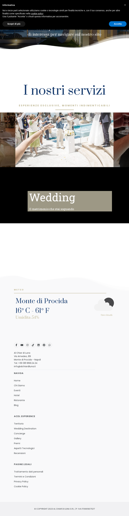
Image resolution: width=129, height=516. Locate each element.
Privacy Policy (21, 481)
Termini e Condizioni (25, 476)
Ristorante (19, 400)
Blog (16, 405)
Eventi (17, 390)
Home (17, 380)
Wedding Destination (25, 428)
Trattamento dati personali (28, 471)
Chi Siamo (19, 385)
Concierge (19, 433)
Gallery (17, 438)
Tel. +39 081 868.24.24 (25, 363)
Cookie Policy (21, 486)
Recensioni (19, 453)
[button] (125, 4)
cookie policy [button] (37, 13)
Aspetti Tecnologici (24, 448)
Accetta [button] (118, 24)
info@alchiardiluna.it (25, 366)
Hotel (16, 395)
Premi (17, 443)
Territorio (19, 423)
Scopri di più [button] (13, 24)
